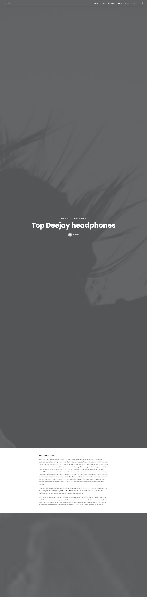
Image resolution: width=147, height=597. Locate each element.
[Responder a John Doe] (106, 417)
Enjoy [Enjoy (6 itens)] (114, 568)
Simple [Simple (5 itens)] (118, 571)
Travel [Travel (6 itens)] (108, 577)
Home (96, 3)
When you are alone (83, 577)
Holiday (42, 307)
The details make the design (85, 582)
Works (120, 3)
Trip (54, 307)
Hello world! (52, 568)
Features (111, 3)
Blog (127, 3)
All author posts (61, 327)
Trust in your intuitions (84, 568)
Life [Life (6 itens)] (107, 571)
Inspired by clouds (54, 577)
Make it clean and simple (84, 575)
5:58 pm (67, 443)
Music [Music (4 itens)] (112, 571)
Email (41, 516)
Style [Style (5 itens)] (113, 574)
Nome (41, 507)
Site (40, 525)
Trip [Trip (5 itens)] (113, 577)
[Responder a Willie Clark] (106, 462)
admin (77, 36)
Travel (76, 20)
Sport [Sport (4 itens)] (107, 574)
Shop (133, 3)
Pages (103, 3)
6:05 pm (58, 464)
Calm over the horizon (33, 374)
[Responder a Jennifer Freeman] (106, 441)
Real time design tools (70, 373)
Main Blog (73, 553)
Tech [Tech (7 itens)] (118, 574)
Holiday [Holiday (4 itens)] (120, 568)
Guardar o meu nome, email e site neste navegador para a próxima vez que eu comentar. (66, 533)
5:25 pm (58, 419)
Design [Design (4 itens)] (108, 568)
